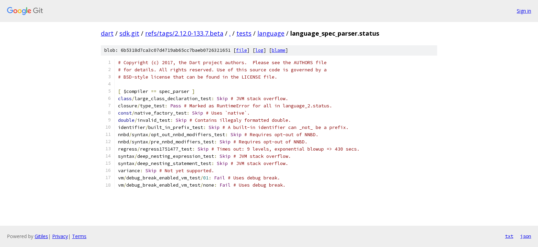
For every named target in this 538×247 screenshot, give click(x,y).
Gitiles (41, 236)
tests (244, 33)
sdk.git (129, 33)
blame (278, 50)
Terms (79, 236)
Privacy (60, 236)
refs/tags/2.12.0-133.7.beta (184, 33)
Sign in (524, 11)
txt (509, 236)
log (259, 50)
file (241, 50)
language (270, 33)
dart (107, 33)
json (525, 236)
